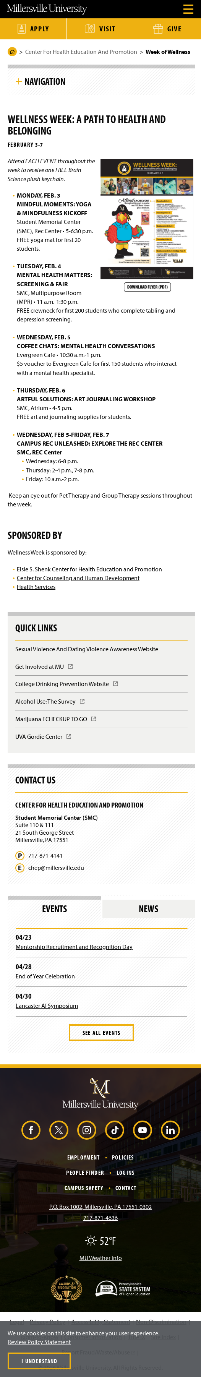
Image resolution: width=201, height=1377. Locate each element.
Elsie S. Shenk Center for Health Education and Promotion (89, 569)
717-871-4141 (45, 855)
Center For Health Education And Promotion (81, 51)
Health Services (36, 586)
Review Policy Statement (39, 1342)
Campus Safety (84, 1188)
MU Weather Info (100, 1258)
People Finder (85, 1172)
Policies (123, 1157)
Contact (125, 1188)
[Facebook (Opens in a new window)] (31, 1130)
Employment (83, 1157)
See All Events (102, 1032)
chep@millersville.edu (56, 867)
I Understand (39, 1361)
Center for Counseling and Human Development (78, 578)
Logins (126, 1172)
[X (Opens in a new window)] (58, 1130)
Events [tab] (54, 908)
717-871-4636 (100, 1217)
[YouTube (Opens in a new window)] (142, 1130)
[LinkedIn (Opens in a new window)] (170, 1130)
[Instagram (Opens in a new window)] (86, 1130)
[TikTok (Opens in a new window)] (114, 1130)
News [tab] (148, 908)
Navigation (44, 81)
